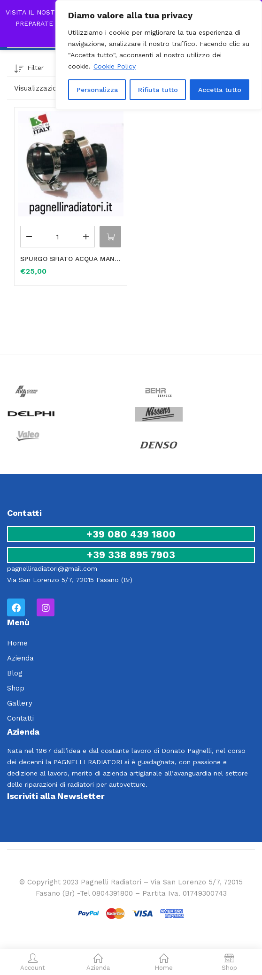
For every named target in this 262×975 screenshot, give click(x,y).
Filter (29, 69)
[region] (158, 55)
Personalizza (97, 89)
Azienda (20, 658)
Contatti (20, 718)
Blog (15, 673)
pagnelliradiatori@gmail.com (52, 568)
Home (17, 643)
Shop (15, 688)
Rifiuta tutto (158, 89)
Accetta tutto (219, 89)
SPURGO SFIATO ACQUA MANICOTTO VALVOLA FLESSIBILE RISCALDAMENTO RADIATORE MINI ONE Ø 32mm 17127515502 (70, 258)
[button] (110, 236)
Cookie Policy (114, 66)
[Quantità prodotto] (57, 236)
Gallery (19, 703)
